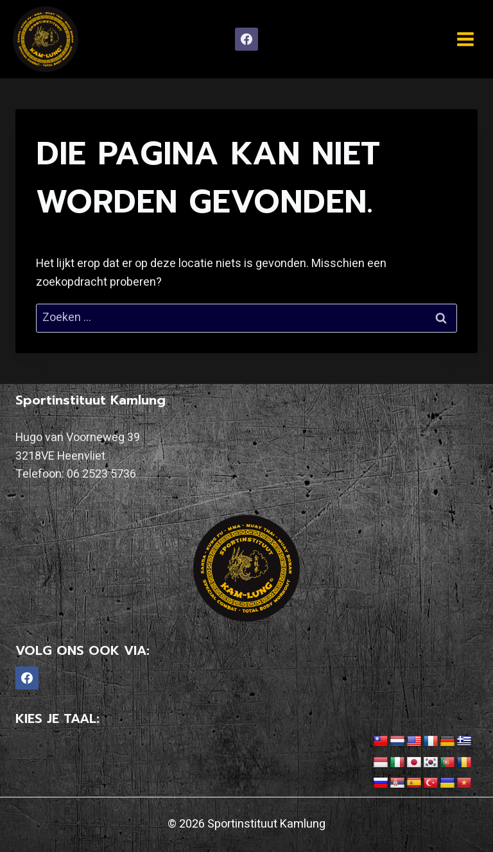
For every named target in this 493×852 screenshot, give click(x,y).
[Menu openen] (465, 39)
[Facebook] (246, 39)
